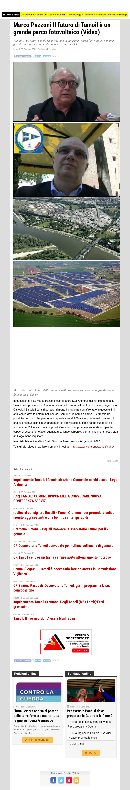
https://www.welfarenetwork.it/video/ (92, 446)
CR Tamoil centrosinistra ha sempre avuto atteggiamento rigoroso (62, 557)
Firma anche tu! (37, 739)
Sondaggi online (79, 673)
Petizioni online (25, 673)
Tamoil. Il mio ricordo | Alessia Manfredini (44, 618)
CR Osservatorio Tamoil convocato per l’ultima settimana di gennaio (63, 545)
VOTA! (90, 752)
